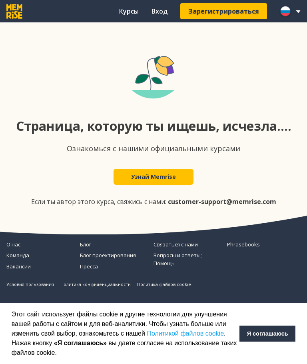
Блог (85, 244)
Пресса (89, 266)
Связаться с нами (176, 244)
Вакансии (18, 266)
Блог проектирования (108, 255)
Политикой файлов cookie (185, 333)
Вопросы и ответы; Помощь (178, 259)
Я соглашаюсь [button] (267, 333)
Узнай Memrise (153, 176)
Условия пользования (30, 284)
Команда (17, 255)
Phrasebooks (243, 244)
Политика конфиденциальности (95, 284)
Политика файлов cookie (164, 284)
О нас (13, 244)
